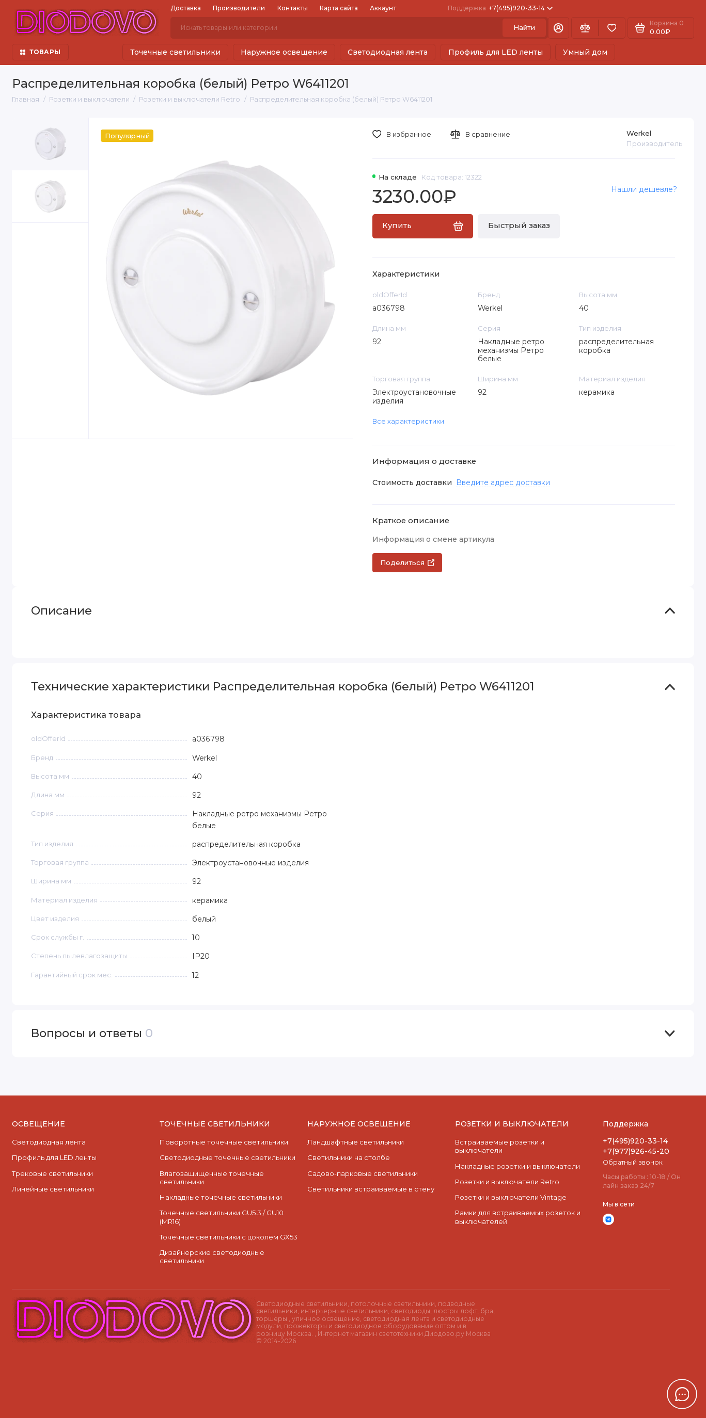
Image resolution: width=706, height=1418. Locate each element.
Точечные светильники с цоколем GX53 (228, 1237)
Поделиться (407, 562)
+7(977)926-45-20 (636, 1151)
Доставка (185, 8)
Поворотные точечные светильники (224, 1142)
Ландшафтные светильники (355, 1142)
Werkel (638, 133)
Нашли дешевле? (644, 189)
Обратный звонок (633, 1162)
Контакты (292, 8)
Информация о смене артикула (433, 539)
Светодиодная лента (388, 52)
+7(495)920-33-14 (500, 8)
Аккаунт (383, 8)
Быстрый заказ (519, 225)
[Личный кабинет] (558, 28)
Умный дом (585, 52)
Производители (239, 8)
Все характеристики (408, 421)
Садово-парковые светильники (362, 1173)
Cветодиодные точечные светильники (227, 1157)
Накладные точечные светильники (221, 1197)
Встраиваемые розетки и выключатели (499, 1146)
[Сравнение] (585, 28)
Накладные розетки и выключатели (517, 1166)
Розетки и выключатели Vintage (511, 1197)
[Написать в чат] (682, 1394)
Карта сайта (339, 8)
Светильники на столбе (348, 1157)
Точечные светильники (175, 52)
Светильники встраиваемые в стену (370, 1189)
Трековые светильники (52, 1173)
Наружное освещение (284, 52)
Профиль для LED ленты (495, 52)
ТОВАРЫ (40, 52)
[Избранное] (612, 28)
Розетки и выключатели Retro (507, 1182)
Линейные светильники (53, 1189)
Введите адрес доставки (503, 482)
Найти (524, 27)
